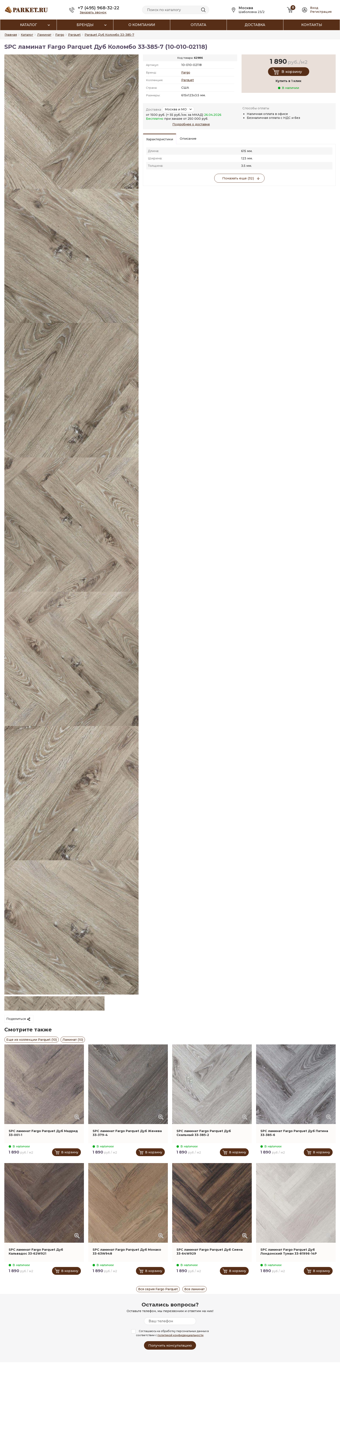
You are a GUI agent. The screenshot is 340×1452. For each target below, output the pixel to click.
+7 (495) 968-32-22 (98, 7)
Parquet (187, 80)
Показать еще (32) (238, 178)
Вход (314, 8)
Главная (11, 35)
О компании (141, 25)
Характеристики (159, 139)
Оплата (198, 25)
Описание (188, 139)
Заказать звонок (93, 12)
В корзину (291, 71)
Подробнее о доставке (191, 124)
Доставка (255, 25)
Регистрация (321, 12)
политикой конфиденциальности (180, 1335)
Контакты (311, 25)
